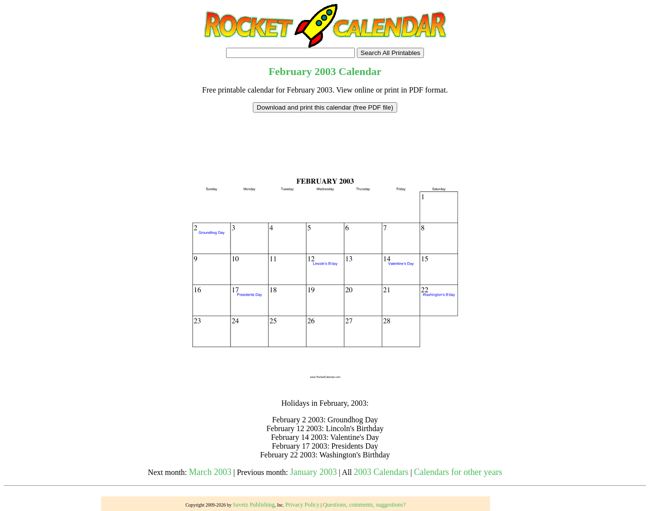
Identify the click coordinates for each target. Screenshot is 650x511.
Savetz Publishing (254, 504)
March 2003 (210, 472)
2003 (325, 71)
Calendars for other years (458, 472)
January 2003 (313, 472)
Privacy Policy (302, 504)
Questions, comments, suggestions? (364, 504)
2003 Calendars (381, 472)
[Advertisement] (325, 134)
